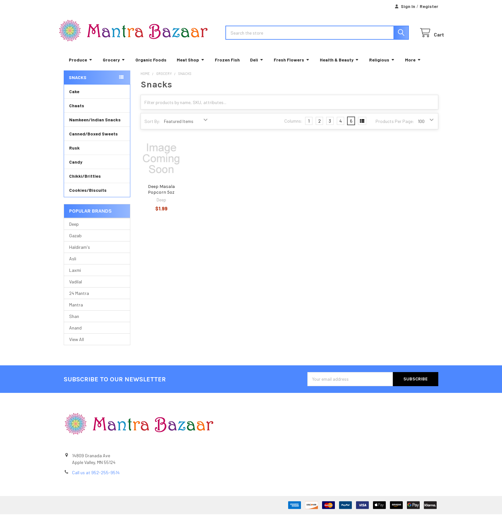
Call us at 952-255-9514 (96, 478)
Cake (74, 97)
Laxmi (75, 276)
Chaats (76, 111)
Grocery (114, 65)
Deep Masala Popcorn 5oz (161, 195)
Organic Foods (150, 65)
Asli (72, 264)
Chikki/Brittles (85, 181)
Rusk (74, 153)
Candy (75, 167)
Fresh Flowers (292, 65)
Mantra (76, 310)
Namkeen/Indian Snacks (95, 125)
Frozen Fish (227, 65)
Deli (256, 65)
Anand (75, 333)
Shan (74, 322)
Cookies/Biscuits (88, 196)
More (413, 65)
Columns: (293, 127)
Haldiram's (79, 253)
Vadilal (75, 287)
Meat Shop (191, 65)
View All (76, 345)
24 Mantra (79, 299)
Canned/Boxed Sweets (93, 139)
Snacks (77, 83)
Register (429, 6)
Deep (74, 229)
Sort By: (152, 127)
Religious (382, 65)
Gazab (75, 241)
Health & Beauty (339, 65)
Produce (81, 65)
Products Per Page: (395, 127)
